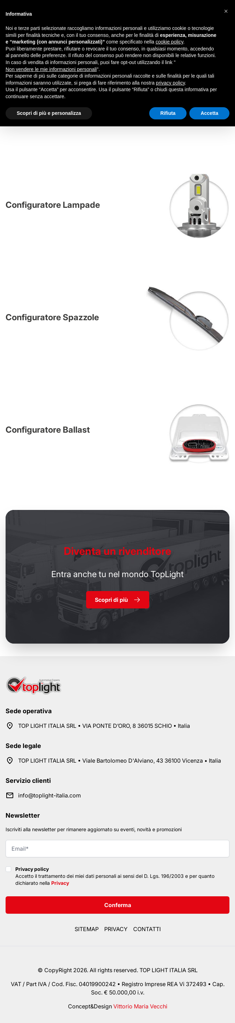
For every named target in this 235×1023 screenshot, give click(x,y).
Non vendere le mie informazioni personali (51, 69)
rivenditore (117, 551)
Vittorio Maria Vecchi (140, 1006)
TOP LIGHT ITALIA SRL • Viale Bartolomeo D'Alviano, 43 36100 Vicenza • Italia (119, 760)
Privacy (60, 883)
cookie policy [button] (169, 42)
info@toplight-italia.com (49, 795)
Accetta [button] (209, 113)
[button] (226, 11)
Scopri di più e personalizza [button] (49, 113)
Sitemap (87, 929)
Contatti (147, 929)
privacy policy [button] (170, 83)
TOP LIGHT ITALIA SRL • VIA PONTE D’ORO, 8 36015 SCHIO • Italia (104, 725)
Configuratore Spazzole (52, 317)
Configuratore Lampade (53, 205)
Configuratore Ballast (48, 430)
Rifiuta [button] (168, 113)
